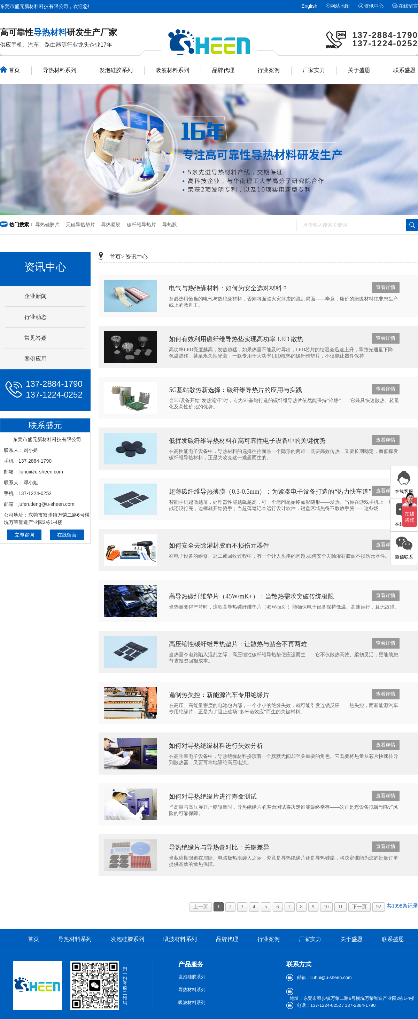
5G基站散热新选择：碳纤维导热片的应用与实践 (235, 389)
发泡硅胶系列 (116, 70)
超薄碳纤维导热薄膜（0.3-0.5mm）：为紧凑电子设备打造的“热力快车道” (270, 491)
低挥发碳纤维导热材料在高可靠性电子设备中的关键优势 (247, 440)
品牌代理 (223, 70)
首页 (10, 69)
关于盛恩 (359, 70)
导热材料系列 (59, 70)
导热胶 (169, 224)
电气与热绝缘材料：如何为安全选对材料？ (228, 288)
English (309, 6)
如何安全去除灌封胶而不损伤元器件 (219, 545)
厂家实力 (314, 70)
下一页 (359, 906)
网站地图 (340, 6)
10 (326, 906)
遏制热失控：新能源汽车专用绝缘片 (219, 694)
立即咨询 (24, 535)
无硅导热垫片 (80, 224)
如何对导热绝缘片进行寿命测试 (213, 796)
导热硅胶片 (47, 224)
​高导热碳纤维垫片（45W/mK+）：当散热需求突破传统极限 (251, 596)
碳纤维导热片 (141, 224)
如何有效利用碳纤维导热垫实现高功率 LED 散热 (236, 339)
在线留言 (408, 6)
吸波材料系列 (172, 70)
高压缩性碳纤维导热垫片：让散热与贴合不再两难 (238, 644)
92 (378, 906)
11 (340, 906)
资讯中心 (374, 6)
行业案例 (268, 70)
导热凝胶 (111, 224)
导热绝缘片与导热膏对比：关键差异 (219, 847)
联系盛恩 (404, 70)
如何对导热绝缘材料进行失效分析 (216, 745)
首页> (117, 257)
